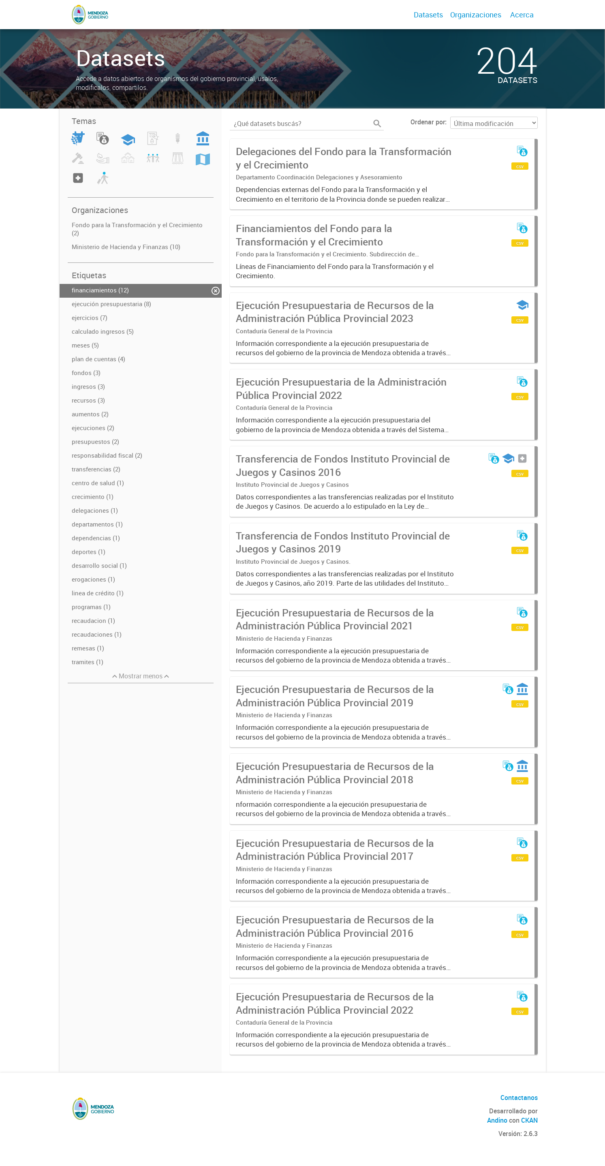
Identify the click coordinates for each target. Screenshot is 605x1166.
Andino (497, 1120)
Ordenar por (427, 122)
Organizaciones (475, 14)
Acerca (522, 14)
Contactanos (519, 1097)
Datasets (428, 14)
